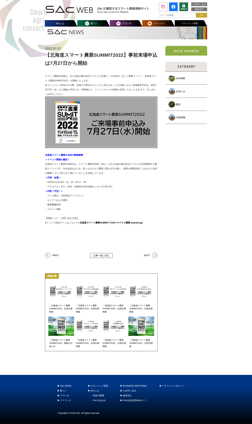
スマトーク (159, 23)
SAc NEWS (66, 386)
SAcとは (60, 23)
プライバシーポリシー (173, 386)
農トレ (94, 23)
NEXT (147, 255)
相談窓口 (199, 9)
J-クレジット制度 (190, 23)
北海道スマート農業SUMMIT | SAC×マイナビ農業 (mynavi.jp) (111, 222)
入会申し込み (199, 4)
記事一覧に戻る (101, 255)
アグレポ (126, 23)
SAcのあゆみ (99, 400)
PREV (55, 255)
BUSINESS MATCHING (135, 386)
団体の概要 (98, 395)
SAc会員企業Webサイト (135, 400)
